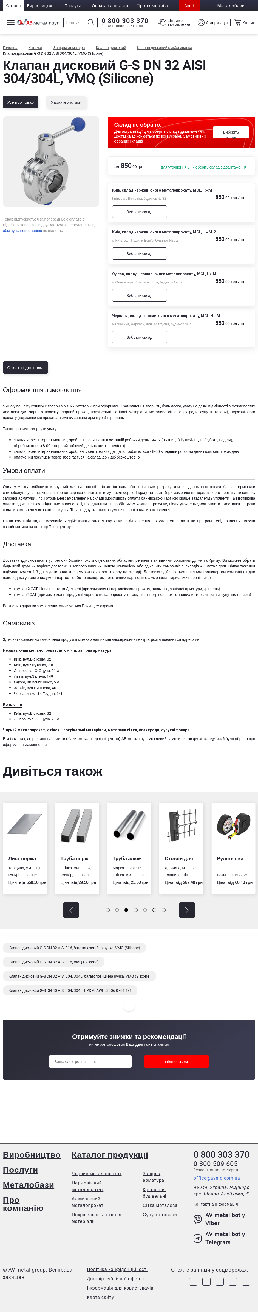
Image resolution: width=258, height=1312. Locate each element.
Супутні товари (160, 1215)
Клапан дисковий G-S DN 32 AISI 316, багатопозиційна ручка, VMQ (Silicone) (74, 947)
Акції (189, 5)
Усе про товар (20, 102)
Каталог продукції (110, 1154)
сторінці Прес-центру (52, 526)
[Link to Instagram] (206, 1282)
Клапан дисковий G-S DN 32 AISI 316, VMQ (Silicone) (54, 962)
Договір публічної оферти (116, 1279)
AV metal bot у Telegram (219, 1238)
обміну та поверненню (22, 230)
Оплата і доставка (110, 5)
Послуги (72, 5)
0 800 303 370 (125, 21)
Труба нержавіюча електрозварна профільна (77, 858)
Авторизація (217, 22)
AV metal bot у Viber (219, 1219)
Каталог (14, 5)
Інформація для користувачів (120, 1288)
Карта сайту (100, 1297)
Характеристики (66, 102)
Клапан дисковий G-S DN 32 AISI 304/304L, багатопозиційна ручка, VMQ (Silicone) (80, 976)
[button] (71, 910)
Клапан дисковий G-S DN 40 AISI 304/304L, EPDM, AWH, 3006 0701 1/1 (70, 990)
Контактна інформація (216, 1204)
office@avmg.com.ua (217, 1178)
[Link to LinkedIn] (233, 1282)
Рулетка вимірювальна (233, 858)
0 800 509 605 (216, 1163)
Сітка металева (160, 1205)
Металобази (29, 1184)
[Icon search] (91, 22)
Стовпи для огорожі (181, 858)
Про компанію (23, 1203)
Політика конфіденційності (117, 1269)
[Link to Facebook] (193, 1282)
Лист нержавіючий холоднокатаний (24, 858)
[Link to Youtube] (246, 1282)
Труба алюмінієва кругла (129, 858)
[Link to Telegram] (220, 1282)
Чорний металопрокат (97, 1174)
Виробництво (40, 5)
